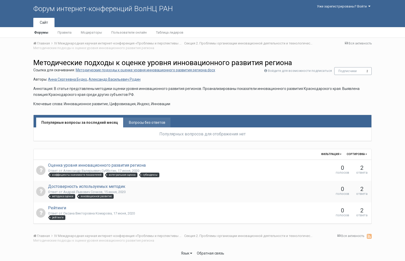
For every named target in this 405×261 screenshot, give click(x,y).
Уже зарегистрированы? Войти (343, 6)
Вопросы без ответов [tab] (147, 122)
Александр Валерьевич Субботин (89, 171)
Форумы (41, 32)
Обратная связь (210, 253)
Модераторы (91, 32)
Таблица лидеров (169, 32)
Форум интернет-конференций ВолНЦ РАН (103, 8)
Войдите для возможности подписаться (300, 71)
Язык (186, 253)
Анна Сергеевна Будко (67, 79)
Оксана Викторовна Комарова (87, 213)
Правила (65, 32)
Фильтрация (331, 154)
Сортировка (357, 154)
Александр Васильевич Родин (115, 79)
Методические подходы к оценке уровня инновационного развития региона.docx (145, 70)
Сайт (44, 22)
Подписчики (347, 71)
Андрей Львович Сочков (83, 192)
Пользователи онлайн (129, 32)
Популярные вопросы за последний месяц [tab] (79, 122)
